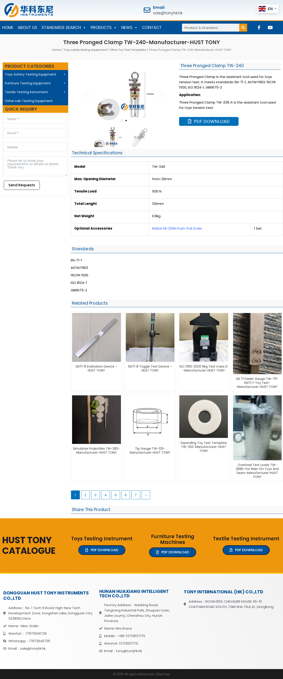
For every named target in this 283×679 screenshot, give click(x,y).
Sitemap (163, 674)
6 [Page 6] (126, 495)
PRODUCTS (104, 27)
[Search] (243, 28)
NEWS (129, 27)
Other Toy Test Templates (127, 50)
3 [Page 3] (95, 495)
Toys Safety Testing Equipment (35, 74)
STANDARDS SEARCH (64, 27)
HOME (7, 27)
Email (158, 7)
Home (56, 50)
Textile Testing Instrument (35, 92)
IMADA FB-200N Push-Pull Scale (177, 228)
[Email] (147, 10)
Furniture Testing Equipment (35, 83)
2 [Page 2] (85, 495)
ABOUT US (27, 27)
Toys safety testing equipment (85, 50)
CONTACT (152, 27)
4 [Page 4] (105, 495)
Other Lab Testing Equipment (29, 100)
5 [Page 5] (116, 495)
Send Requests (21, 185)
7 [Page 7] (136, 495)
